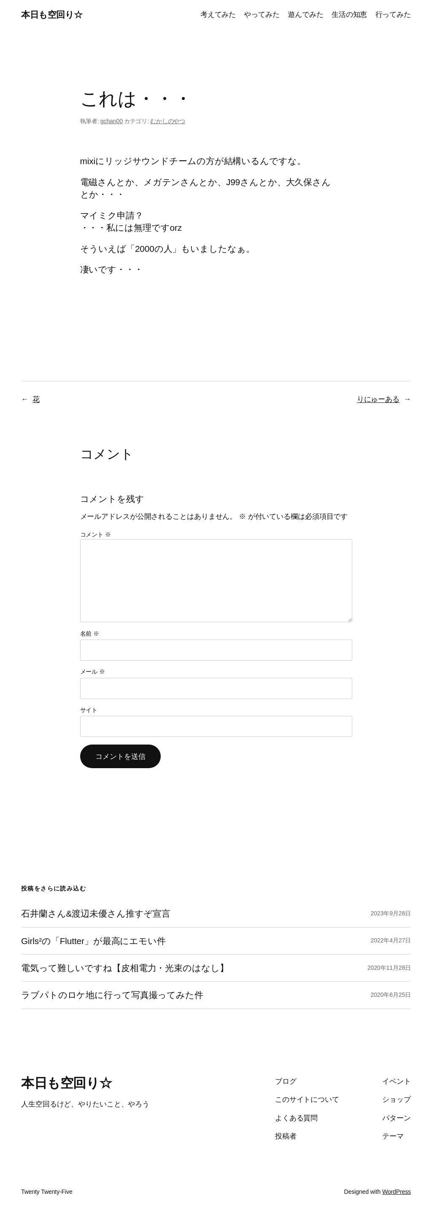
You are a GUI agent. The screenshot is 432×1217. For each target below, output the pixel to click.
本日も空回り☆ (52, 14)
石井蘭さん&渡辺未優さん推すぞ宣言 (95, 913)
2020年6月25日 (390, 994)
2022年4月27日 (390, 940)
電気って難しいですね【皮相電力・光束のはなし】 (125, 968)
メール (92, 671)
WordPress (396, 1191)
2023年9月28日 (390, 913)
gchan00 (111, 121)
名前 (90, 633)
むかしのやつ (167, 121)
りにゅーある (378, 399)
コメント (95, 534)
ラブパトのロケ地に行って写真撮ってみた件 (112, 995)
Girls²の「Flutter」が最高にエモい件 (93, 941)
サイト (89, 710)
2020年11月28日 (389, 967)
